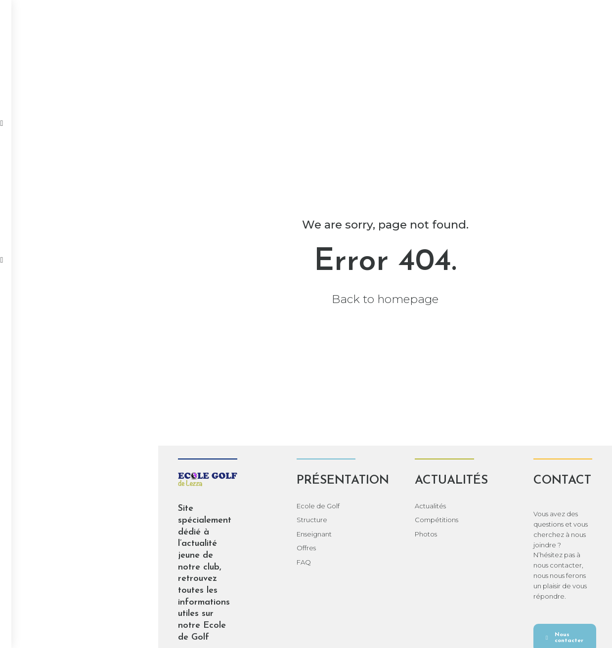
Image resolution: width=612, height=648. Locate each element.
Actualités (182, 75)
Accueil (49, 75)
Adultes (498, 75)
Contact (549, 75)
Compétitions (250, 75)
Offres (187, 548)
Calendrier (371, 75)
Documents (438, 75)
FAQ (185, 562)
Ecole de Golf (199, 506)
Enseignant (195, 534)
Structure (193, 520)
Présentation (113, 75)
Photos (313, 75)
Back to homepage (306, 299)
